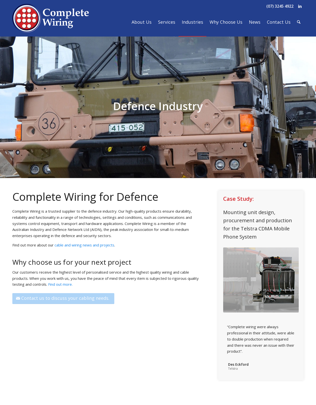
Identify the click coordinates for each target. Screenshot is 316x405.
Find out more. (60, 284)
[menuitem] (141, 22)
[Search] (299, 22)
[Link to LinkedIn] (300, 6)
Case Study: (238, 198)
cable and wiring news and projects (84, 245)
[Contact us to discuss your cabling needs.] (63, 298)
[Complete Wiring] (50, 22)
